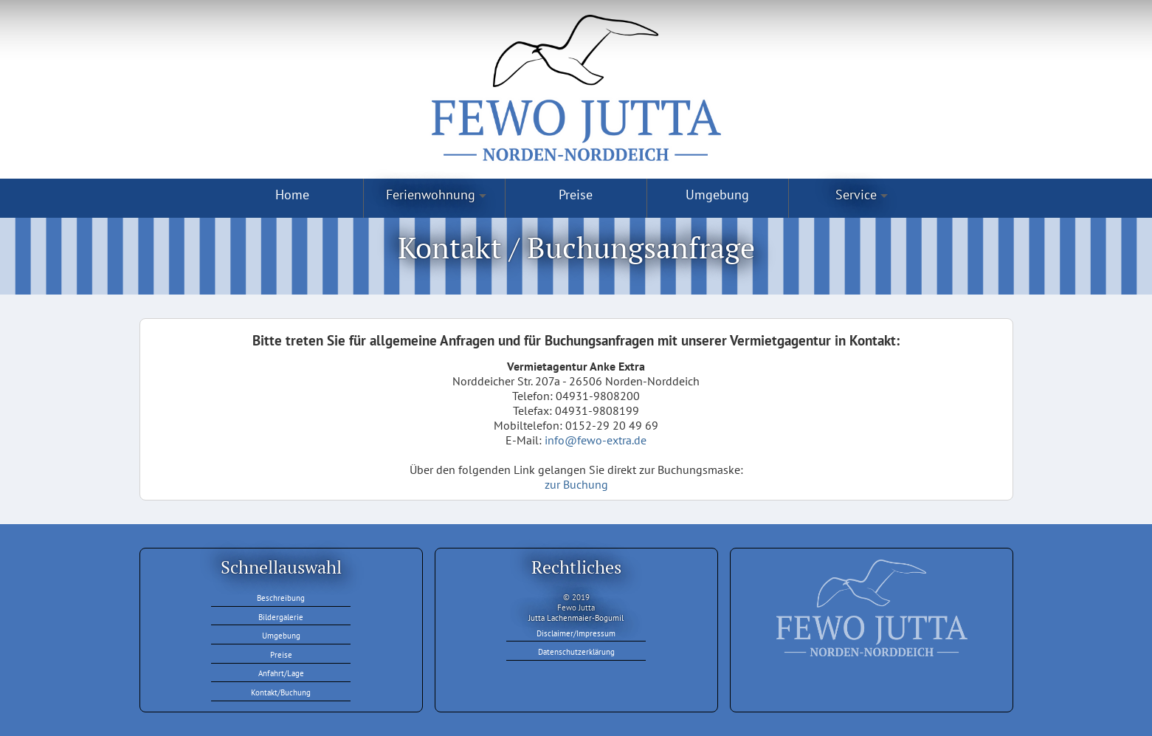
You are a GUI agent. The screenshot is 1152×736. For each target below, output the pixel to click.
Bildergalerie (280, 617)
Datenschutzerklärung (576, 652)
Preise (576, 194)
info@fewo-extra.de (595, 440)
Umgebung (717, 194)
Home (292, 194)
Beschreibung (281, 598)
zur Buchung (576, 484)
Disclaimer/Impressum (576, 633)
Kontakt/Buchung (281, 692)
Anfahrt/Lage (281, 673)
